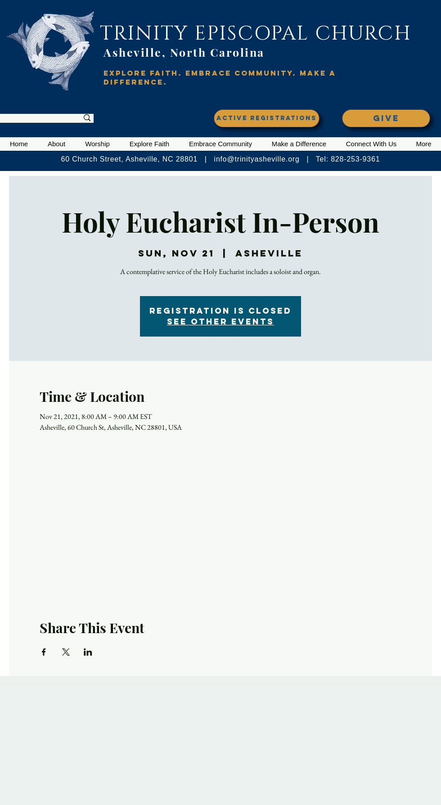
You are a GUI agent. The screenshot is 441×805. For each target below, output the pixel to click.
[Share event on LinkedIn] (88, 652)
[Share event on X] (66, 652)
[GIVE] (386, 118)
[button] (56, 144)
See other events (220, 321)
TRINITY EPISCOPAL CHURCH (255, 33)
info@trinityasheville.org (257, 159)
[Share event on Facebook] (44, 652)
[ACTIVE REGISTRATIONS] (267, 118)
